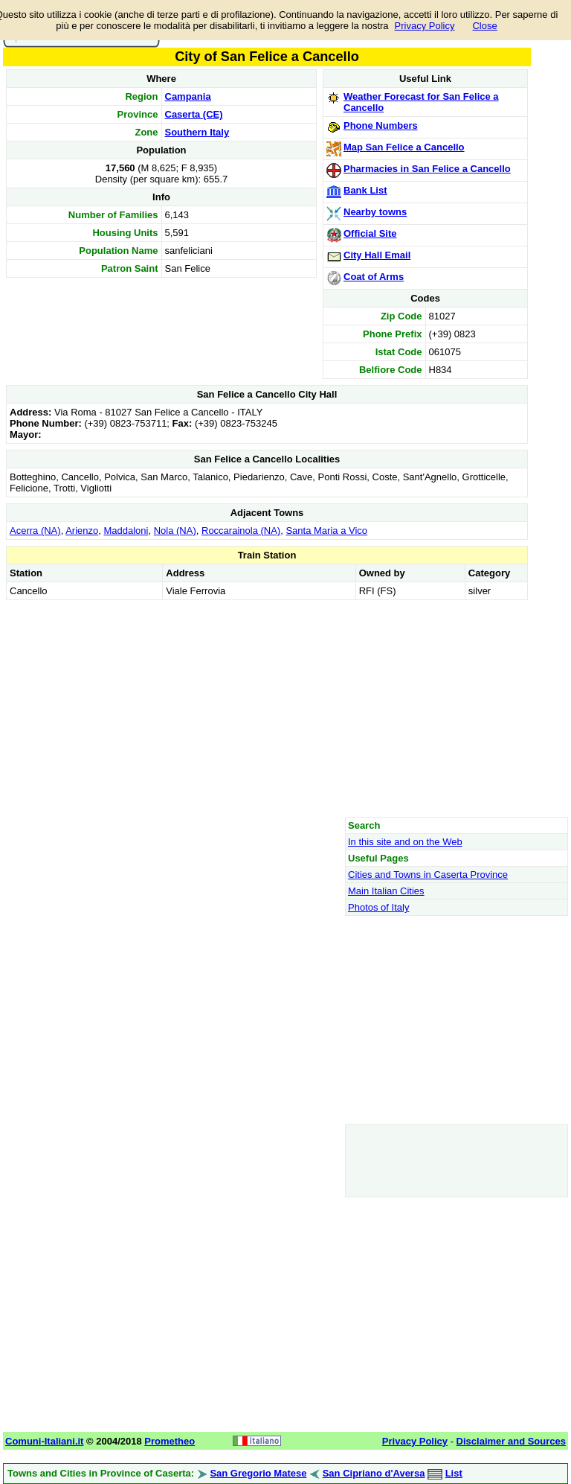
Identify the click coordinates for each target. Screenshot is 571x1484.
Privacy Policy (425, 25)
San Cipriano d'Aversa (374, 1473)
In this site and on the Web (405, 841)
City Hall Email (376, 255)
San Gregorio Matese (258, 1473)
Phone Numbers (380, 125)
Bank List (365, 190)
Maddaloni (125, 530)
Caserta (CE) (194, 114)
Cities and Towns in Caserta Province (428, 874)
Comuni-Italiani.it (44, 1441)
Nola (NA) (175, 530)
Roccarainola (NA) (240, 530)
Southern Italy (197, 132)
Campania (188, 96)
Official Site (370, 233)
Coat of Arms (373, 276)
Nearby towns (375, 211)
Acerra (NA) (35, 530)
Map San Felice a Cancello (404, 147)
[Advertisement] (267, 708)
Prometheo (169, 1441)
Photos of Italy (378, 907)
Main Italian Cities (386, 891)
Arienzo (81, 530)
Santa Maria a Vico (326, 530)
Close (484, 25)
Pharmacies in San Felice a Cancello (427, 168)
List (453, 1473)
